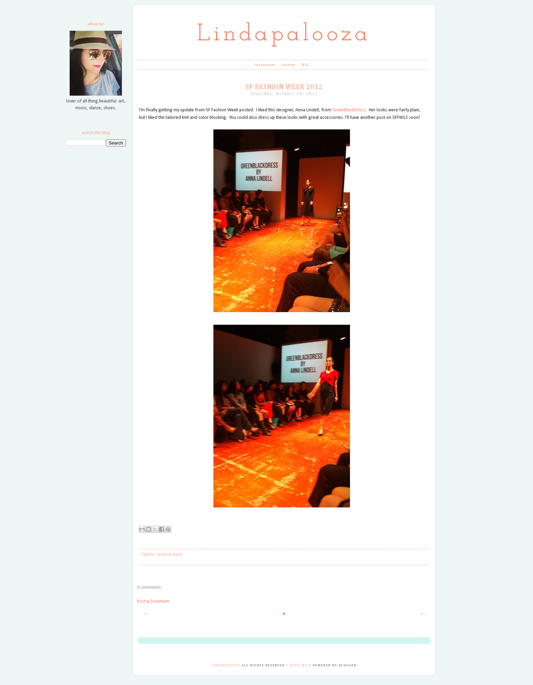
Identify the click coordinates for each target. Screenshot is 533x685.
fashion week (170, 554)
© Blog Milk (299, 665)
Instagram (265, 65)
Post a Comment (153, 601)
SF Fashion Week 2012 (284, 87)
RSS (305, 65)
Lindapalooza (284, 34)
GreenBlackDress (349, 110)
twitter (289, 65)
